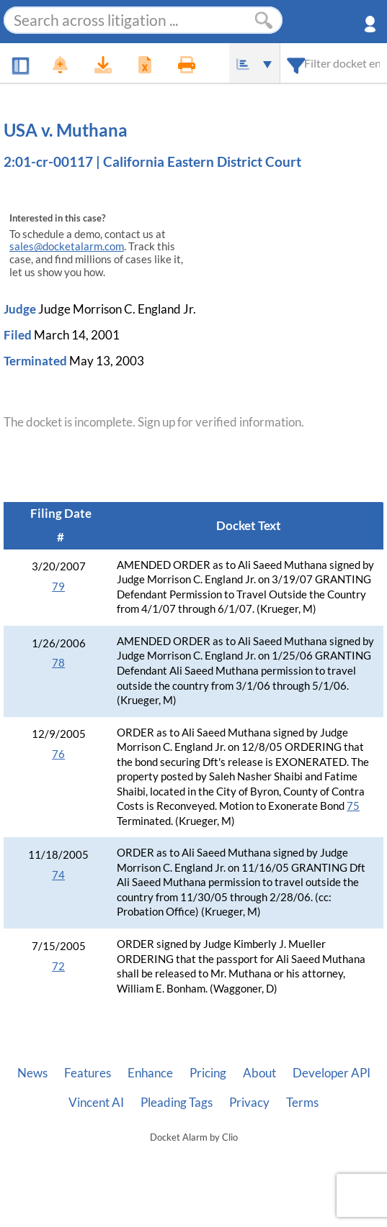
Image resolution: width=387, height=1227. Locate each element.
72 (58, 966)
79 (58, 586)
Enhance (150, 1073)
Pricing (208, 1073)
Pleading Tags (177, 1102)
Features (87, 1073)
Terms (302, 1102)
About (259, 1073)
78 (58, 663)
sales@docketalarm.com (66, 246)
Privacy (249, 1102)
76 (58, 754)
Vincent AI (96, 1102)
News (32, 1073)
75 (353, 806)
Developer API (331, 1073)
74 (58, 875)
